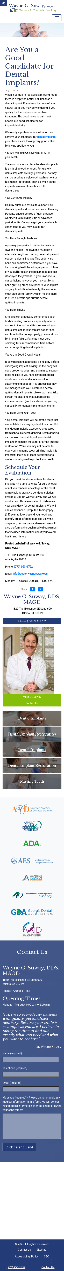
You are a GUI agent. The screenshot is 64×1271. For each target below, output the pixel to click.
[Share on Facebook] (32, 589)
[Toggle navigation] (56, 17)
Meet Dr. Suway (32, 696)
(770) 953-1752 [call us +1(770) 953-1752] (16, 1267)
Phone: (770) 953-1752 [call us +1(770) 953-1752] (32, 621)
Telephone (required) (15, 1068)
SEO (46, 1256)
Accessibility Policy (27, 1256)
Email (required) (12, 1082)
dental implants (46, 137)
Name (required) (12, 1053)
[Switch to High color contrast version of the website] (4, 3)
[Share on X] (40, 589)
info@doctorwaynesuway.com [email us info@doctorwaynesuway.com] (30, 573)
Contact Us (47, 1267)
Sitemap (41, 1249)
